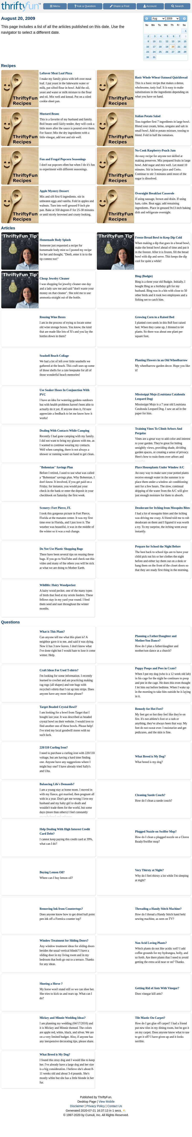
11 (160, 41)
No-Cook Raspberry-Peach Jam (155, 150)
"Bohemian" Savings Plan (56, 467)
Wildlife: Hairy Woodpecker (58, 585)
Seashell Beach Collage (54, 355)
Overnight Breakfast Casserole (154, 193)
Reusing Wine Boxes (53, 317)
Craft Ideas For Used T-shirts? (59, 670)
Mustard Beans (49, 113)
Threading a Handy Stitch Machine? (158, 908)
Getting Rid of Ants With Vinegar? (157, 988)
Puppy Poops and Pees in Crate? (155, 668)
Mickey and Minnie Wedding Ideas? (63, 1017)
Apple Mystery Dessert (54, 191)
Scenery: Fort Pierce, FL (55, 508)
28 (179, 52)
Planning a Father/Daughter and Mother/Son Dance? (156, 638)
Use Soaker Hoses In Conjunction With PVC (64, 392)
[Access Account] (150, 6)
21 (179, 46)
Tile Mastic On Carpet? (150, 1017)
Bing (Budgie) (144, 276)
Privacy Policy (95, 1106)
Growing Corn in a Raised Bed (154, 317)
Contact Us (114, 1106)
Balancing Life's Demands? (57, 784)
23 (147, 52)
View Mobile (107, 1101)
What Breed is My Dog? (150, 756)
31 (154, 57)
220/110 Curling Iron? (54, 747)
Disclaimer (77, 1106)
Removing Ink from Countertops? (61, 908)
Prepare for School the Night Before (158, 546)
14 (179, 41)
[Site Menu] (55, 6)
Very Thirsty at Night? (149, 870)
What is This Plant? (52, 631)
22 (185, 46)
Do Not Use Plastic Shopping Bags (61, 548)
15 (185, 41)
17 (154, 46)
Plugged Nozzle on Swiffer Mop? (156, 831)
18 (160, 46)
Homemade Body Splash (55, 240)
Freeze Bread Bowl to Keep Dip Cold (158, 237)
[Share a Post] (119, 6)
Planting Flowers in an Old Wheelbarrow (161, 360)
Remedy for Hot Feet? (149, 708)
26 (167, 52)
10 (154, 41)
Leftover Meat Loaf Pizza (56, 73)
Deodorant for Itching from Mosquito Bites (162, 508)
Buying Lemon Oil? (52, 872)
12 (167, 41)
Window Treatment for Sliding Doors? (64, 940)
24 (154, 52)
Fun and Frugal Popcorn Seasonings (63, 159)
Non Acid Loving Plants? (151, 943)
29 (185, 52)
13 (173, 41)
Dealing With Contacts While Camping (64, 430)
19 (167, 46)
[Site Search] (177, 6)
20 (173, 46)
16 (147, 46)
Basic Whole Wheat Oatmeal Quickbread (161, 77)
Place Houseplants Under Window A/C (159, 467)
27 (173, 52)
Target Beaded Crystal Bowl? (58, 707)
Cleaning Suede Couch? (150, 795)
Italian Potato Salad (147, 116)
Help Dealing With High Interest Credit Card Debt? (65, 831)
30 (147, 57)
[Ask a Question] (84, 6)
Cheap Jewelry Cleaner (54, 278)
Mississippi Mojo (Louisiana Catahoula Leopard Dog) (160, 396)
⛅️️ (124, 1110)
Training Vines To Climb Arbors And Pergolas (158, 431)
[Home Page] (21, 2)
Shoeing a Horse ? (51, 983)
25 (160, 52)
